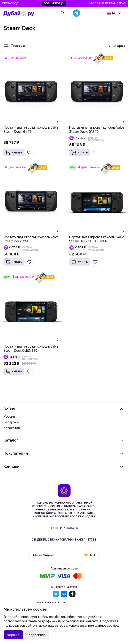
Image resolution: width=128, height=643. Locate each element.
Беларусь (11, 422)
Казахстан (12, 428)
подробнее (37, 635)
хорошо (13, 635)
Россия (9, 416)
